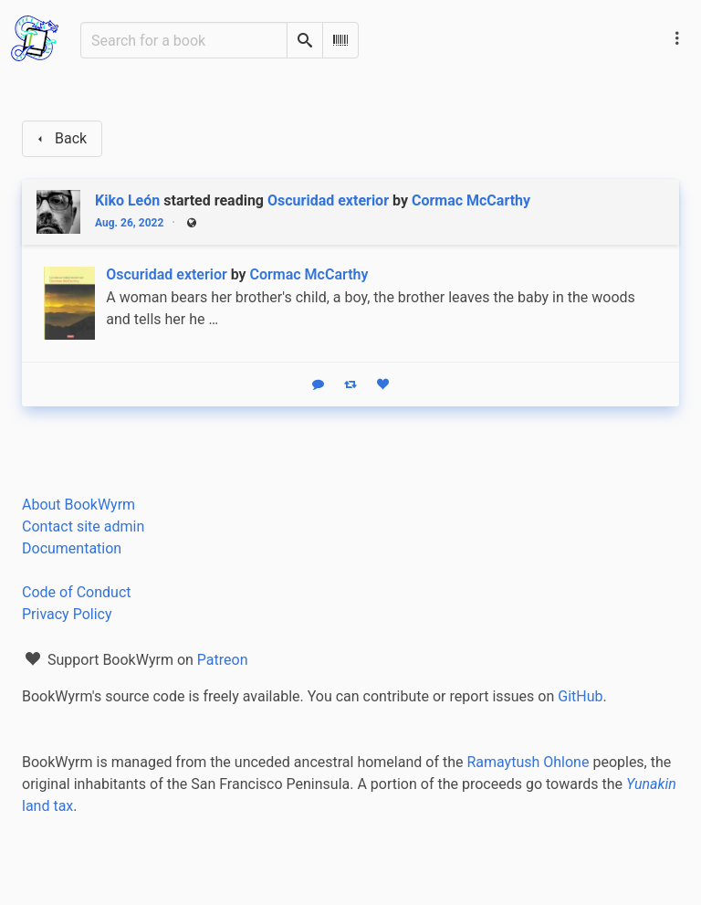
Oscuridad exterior (328, 200)
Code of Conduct (76, 592)
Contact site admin (83, 526)
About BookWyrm (78, 504)
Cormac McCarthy (471, 200)
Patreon (222, 659)
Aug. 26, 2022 (129, 222)
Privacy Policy (67, 614)
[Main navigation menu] (677, 38)
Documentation (71, 548)
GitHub (580, 696)
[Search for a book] (184, 40)
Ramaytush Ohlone (527, 762)
